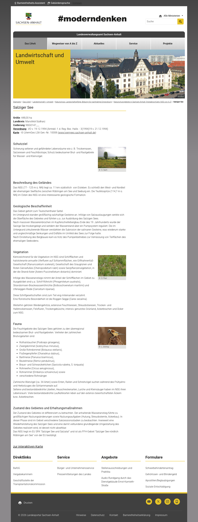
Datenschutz (98, 515)
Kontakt (114, 515)
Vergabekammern (22, 474)
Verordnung (19, 128)
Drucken (25, 503)
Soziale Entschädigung (157, 486)
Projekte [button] (167, 43)
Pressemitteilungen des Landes (74, 474)
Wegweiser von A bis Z (64, 43)
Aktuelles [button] (99, 43)
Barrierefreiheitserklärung (136, 515)
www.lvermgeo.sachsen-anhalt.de (76, 132)
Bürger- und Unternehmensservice (75, 468)
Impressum (161, 515)
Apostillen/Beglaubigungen (160, 480)
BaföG (16, 468)
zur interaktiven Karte (28, 446)
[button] (29, 3)
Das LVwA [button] (30, 43)
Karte (16, 132)
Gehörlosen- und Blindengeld (161, 474)
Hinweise (81, 515)
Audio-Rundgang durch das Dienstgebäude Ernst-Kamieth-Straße (117, 481)
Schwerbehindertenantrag (159, 468)
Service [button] (133, 43)
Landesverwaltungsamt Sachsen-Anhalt (99, 34)
